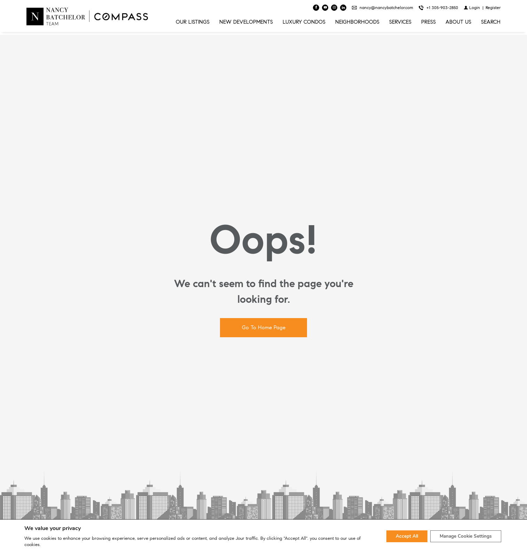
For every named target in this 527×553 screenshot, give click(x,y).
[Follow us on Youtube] (325, 9)
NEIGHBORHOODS (357, 23)
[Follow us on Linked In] (343, 9)
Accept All (401, 536)
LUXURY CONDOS (304, 23)
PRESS (428, 23)
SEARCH (491, 23)
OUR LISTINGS (193, 23)
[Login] (472, 8)
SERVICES (400, 23)
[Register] (493, 8)
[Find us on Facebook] (316, 9)
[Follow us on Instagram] (334, 9)
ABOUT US (458, 23)
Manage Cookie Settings (463, 536)
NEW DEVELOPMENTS (246, 23)
